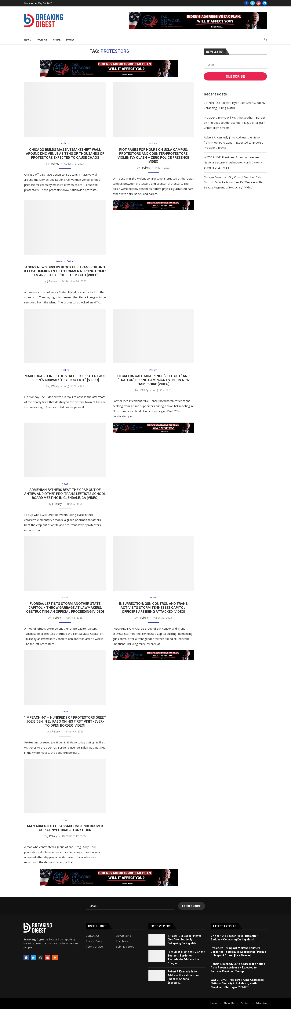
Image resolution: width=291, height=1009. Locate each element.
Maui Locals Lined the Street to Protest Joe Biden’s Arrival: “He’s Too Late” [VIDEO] (65, 378)
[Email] (264, 3)
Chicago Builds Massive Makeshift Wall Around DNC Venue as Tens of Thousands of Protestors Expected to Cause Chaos (65, 153)
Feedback (122, 941)
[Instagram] (258, 3)
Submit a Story (125, 946)
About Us (229, 1003)
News (27, 39)
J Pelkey (54, 163)
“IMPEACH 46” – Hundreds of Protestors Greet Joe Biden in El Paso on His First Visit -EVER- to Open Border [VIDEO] (65, 722)
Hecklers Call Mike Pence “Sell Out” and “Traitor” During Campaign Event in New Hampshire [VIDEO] (153, 380)
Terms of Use (94, 946)
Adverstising (123, 935)
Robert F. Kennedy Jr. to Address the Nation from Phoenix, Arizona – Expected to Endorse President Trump (233, 142)
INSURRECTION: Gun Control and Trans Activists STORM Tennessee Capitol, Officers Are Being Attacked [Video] (153, 608)
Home (213, 1003)
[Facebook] (246, 3)
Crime (56, 39)
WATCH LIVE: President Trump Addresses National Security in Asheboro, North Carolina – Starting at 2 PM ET (234, 162)
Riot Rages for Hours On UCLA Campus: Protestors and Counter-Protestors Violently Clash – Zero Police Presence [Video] (153, 155)
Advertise (261, 1003)
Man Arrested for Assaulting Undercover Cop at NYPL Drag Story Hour (65, 828)
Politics (42, 39)
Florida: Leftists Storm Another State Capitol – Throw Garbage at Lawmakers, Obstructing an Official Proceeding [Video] (65, 608)
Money (70, 39)
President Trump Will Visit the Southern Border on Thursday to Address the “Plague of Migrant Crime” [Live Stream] (234, 123)
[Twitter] (252, 3)
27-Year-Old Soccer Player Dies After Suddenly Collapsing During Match (184, 939)
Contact (245, 1003)
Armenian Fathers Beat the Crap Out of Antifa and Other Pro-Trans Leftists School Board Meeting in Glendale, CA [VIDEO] (65, 494)
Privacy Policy (94, 941)
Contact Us (93, 935)
